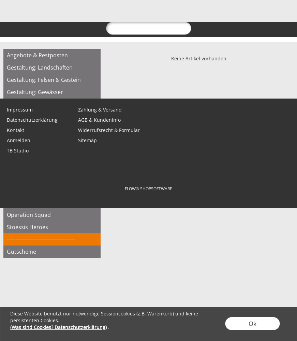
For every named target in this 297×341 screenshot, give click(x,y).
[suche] (148, 28)
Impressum (20, 109)
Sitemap (87, 140)
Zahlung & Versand (100, 109)
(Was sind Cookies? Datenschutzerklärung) (58, 327)
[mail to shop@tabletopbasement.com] (8, 84)
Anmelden (18, 140)
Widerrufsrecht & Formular (109, 130)
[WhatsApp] (26, 84)
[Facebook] (45, 84)
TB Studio (18, 150)
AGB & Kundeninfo (99, 120)
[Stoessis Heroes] (52, 227)
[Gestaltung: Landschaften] (52, 67)
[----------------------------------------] (52, 239)
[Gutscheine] (52, 252)
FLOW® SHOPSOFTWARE (148, 189)
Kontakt (15, 130)
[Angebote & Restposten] (52, 55)
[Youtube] (82, 84)
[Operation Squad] (52, 215)
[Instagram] (63, 84)
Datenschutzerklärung (32, 120)
